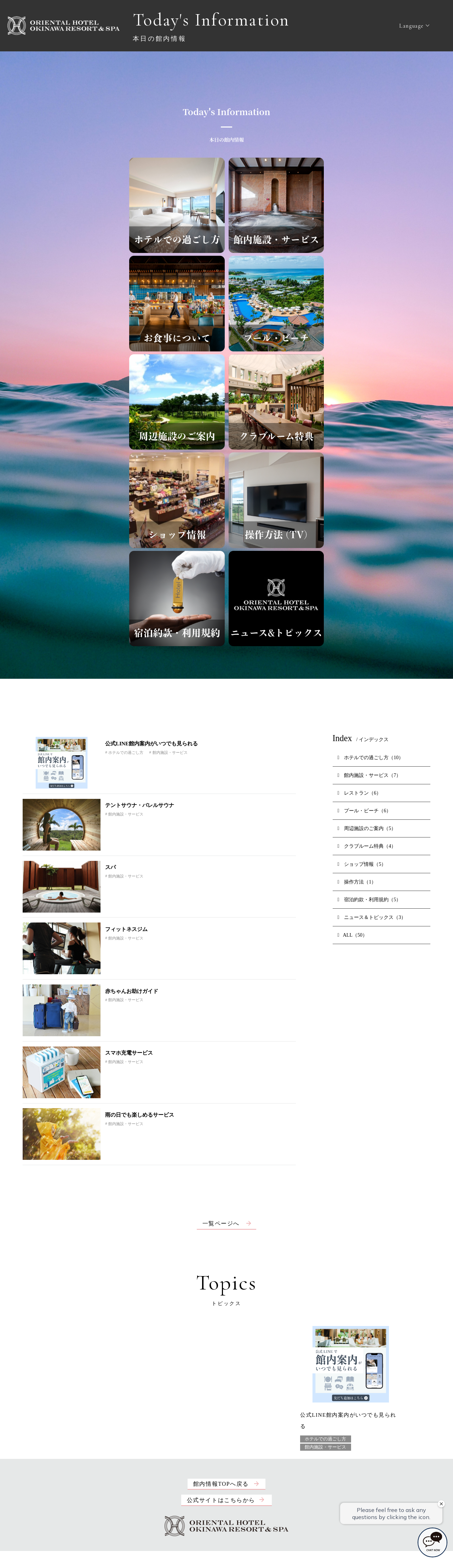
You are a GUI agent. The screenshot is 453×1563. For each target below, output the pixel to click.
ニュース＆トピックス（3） (372, 917)
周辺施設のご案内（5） (367, 828)
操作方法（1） (357, 882)
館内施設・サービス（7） (369, 775)
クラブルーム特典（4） (367, 846)
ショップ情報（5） (362, 864)
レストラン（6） (360, 793)
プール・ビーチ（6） (364, 810)
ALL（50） (352, 935)
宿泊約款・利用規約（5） (369, 899)
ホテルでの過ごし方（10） (371, 757)
